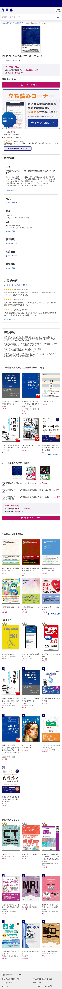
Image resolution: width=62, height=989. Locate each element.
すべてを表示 (8, 319)
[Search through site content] (28, 17)
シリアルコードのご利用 (42, 986)
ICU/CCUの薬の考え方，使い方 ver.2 (22, 483)
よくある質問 (7, 982)
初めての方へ (38, 982)
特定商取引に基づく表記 (42, 979)
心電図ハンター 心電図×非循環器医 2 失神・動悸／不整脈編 (28, 498)
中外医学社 (17, 60)
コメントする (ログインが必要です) (17, 285)
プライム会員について (10, 979)
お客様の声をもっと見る (16, 148)
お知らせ (5, 986)
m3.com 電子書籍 (7, 23)
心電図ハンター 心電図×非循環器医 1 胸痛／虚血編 (28, 490)
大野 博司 (18, 23)
